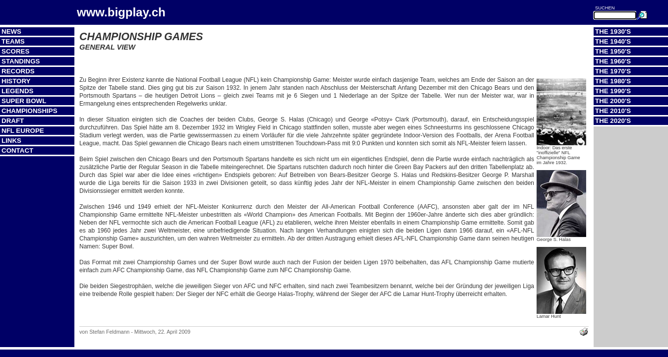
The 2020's (613, 120)
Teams (13, 41)
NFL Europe (22, 130)
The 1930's (613, 31)
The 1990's (613, 91)
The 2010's (613, 111)
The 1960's (613, 61)
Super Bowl (23, 101)
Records (18, 71)
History (16, 81)
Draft (12, 120)
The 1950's (613, 51)
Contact (17, 150)
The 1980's (613, 81)
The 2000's (613, 101)
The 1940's (613, 41)
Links (11, 140)
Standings (20, 61)
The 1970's (613, 71)
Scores (15, 51)
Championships (29, 111)
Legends (17, 91)
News (11, 31)
